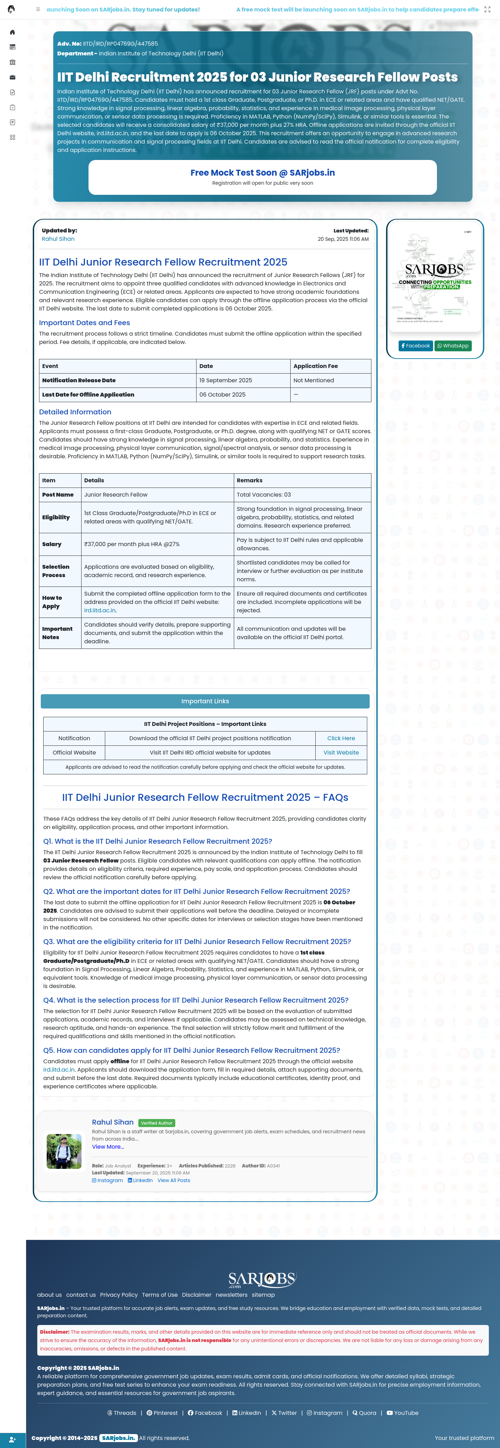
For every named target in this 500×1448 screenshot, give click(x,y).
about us (49, 1295)
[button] (38, 10)
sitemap (263, 1295)
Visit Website (341, 753)
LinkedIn (141, 1180)
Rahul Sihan (58, 239)
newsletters (231, 1295)
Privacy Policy (119, 1295)
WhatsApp (453, 345)
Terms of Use (160, 1295)
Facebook (416, 345)
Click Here (341, 738)
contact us (81, 1295)
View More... (108, 1147)
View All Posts (173, 1180)
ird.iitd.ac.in (100, 610)
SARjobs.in (103, 1368)
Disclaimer (196, 1295)
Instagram (108, 1180)
